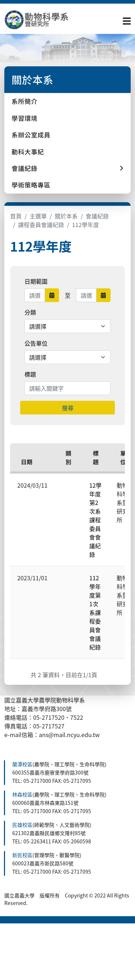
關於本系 (66, 216)
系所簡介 (24, 101)
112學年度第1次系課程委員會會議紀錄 (95, 612)
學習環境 (24, 118)
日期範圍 (36, 281)
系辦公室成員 (31, 134)
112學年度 (85, 224)
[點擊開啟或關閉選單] (127, 19)
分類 (30, 312)
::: (6, 755)
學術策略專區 (31, 184)
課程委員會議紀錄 (41, 224)
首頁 (16, 216)
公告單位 (36, 343)
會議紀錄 (97, 216)
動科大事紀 (28, 151)
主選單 (38, 216)
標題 (30, 374)
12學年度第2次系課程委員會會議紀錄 (95, 520)
